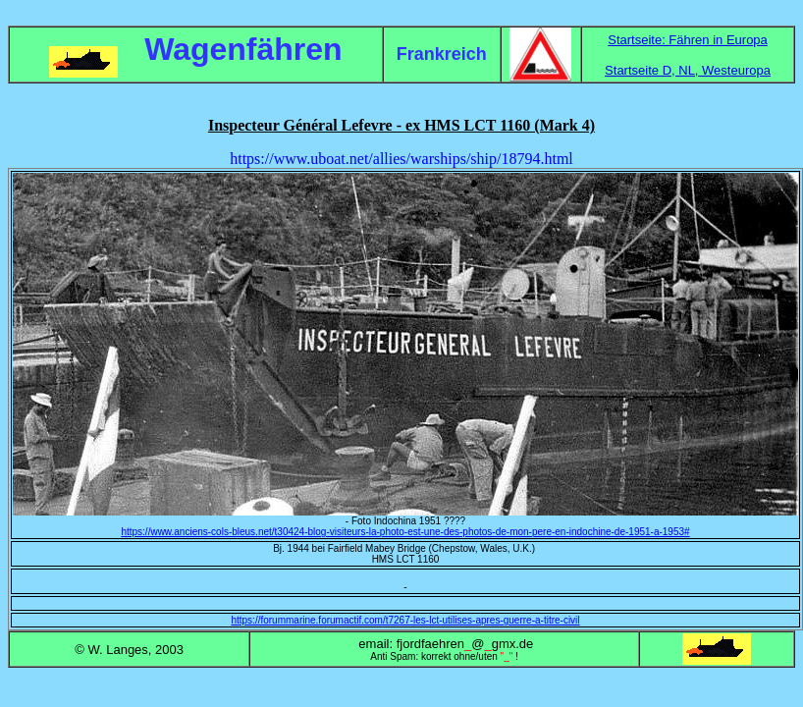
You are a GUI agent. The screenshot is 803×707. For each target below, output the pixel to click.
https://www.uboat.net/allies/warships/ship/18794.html (401, 158)
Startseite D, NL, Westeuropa (688, 70)
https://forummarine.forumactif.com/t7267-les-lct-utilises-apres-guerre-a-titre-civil (405, 620)
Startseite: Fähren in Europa (688, 39)
